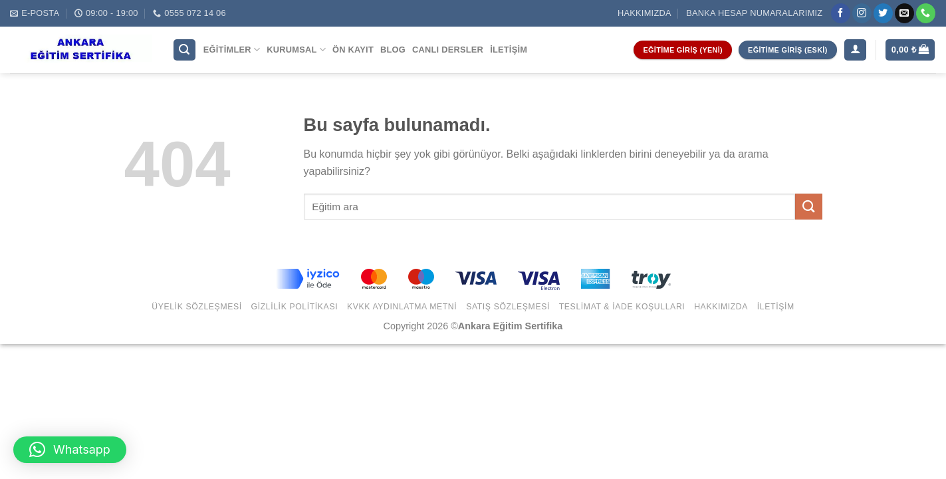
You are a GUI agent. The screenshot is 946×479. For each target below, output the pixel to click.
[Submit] (808, 207)
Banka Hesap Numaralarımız (754, 13)
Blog (393, 50)
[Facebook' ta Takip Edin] (840, 13)
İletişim (508, 50)
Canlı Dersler (447, 50)
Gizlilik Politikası (294, 306)
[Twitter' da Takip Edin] (883, 13)
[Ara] (185, 50)
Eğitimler (231, 49)
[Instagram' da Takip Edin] (862, 13)
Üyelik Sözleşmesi (197, 306)
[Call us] (925, 13)
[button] (69, 449)
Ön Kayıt (353, 50)
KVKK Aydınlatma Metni (402, 306)
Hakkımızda (644, 13)
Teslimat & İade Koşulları (622, 306)
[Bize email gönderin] (904, 13)
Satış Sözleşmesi (508, 306)
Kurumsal (296, 49)
